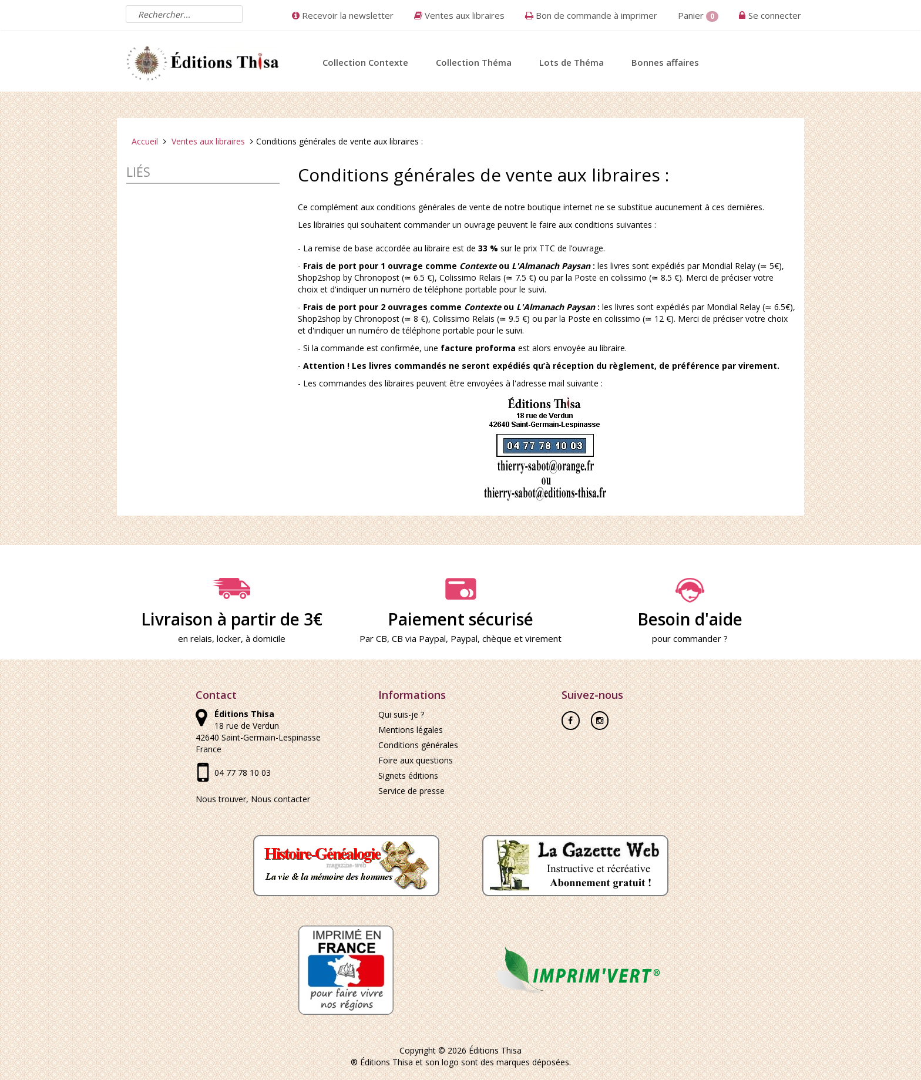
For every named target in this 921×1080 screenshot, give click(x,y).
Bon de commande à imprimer (591, 15)
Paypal (464, 638)
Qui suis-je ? (401, 714)
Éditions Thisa (495, 1050)
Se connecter (774, 15)
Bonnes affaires (665, 62)
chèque (497, 638)
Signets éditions (408, 775)
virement (543, 638)
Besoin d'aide (689, 603)
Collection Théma (474, 62)
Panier (698, 15)
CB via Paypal (419, 638)
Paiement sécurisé (460, 603)
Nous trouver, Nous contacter (253, 799)
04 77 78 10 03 (242, 772)
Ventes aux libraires (459, 15)
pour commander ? (690, 638)
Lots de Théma (571, 62)
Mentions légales (410, 729)
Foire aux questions (415, 760)
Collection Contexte (365, 62)
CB (381, 638)
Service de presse (411, 790)
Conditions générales (418, 745)
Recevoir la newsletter (343, 15)
